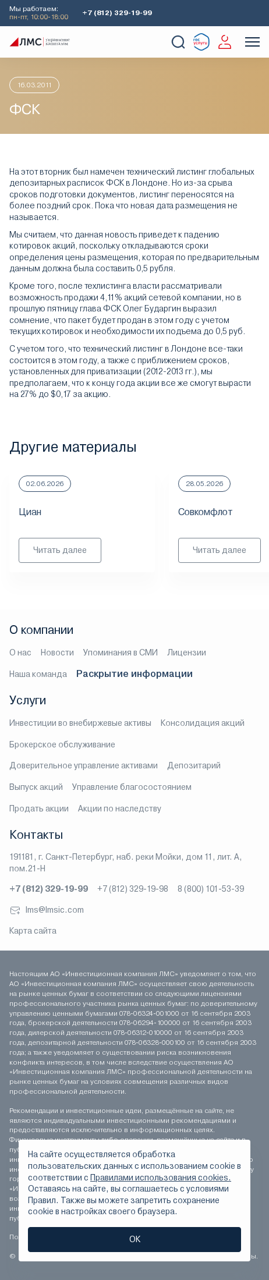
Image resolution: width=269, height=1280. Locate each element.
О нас (20, 652)
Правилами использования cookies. (160, 1177)
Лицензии (186, 652)
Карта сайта (32, 930)
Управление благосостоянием (132, 787)
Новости (57, 652)
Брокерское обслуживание (62, 744)
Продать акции (39, 808)
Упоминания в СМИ (120, 652)
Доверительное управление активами (83, 765)
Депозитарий (194, 765)
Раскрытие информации (134, 673)
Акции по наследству (119, 808)
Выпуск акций (36, 787)
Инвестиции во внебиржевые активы (80, 723)
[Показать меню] (252, 42)
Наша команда (38, 674)
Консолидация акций (203, 723)
